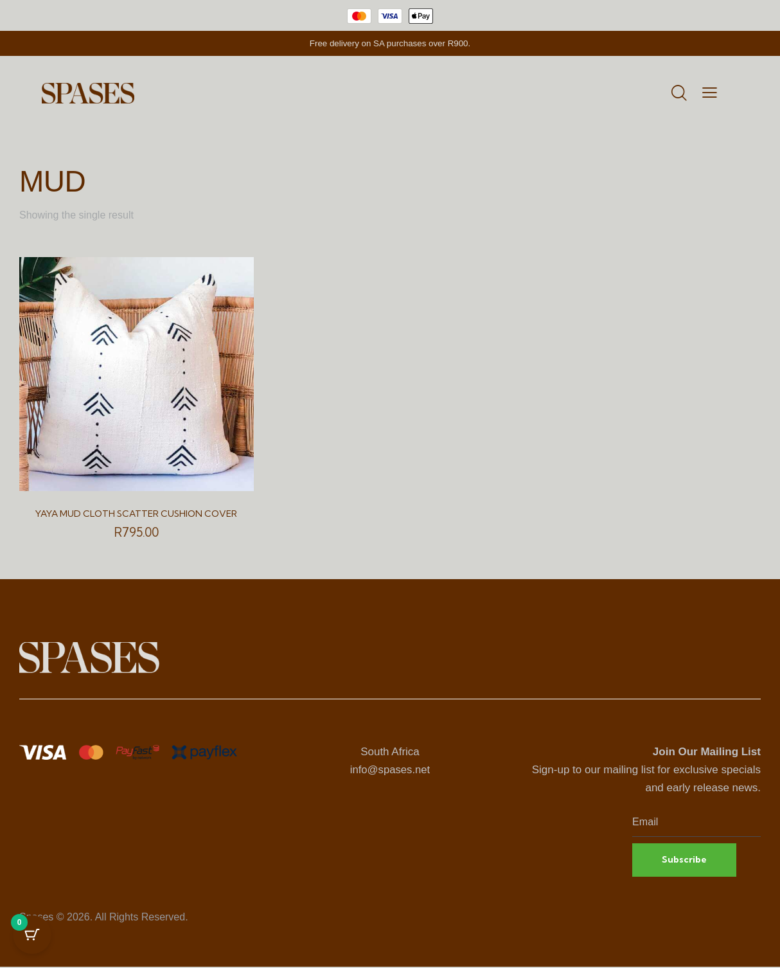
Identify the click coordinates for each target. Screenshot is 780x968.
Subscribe (685, 860)
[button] (709, 93)
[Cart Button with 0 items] (32, 936)
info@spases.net (390, 770)
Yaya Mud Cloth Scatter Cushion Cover (136, 513)
